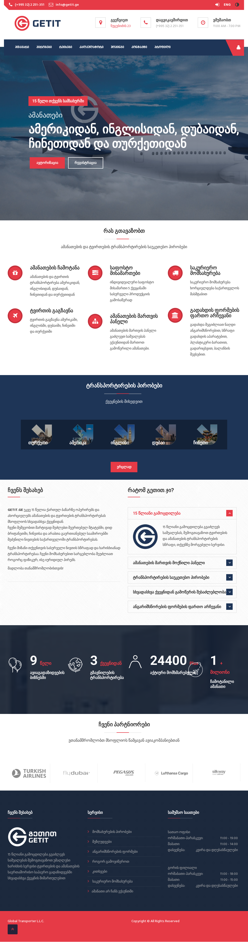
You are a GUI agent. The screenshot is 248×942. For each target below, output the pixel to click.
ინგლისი (120, 442)
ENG (227, 5)
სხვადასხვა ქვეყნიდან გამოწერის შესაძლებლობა (179, 592)
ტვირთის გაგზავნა (51, 311)
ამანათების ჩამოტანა (54, 268)
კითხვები (99, 872)
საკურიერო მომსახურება (205, 270)
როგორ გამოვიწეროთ (110, 862)
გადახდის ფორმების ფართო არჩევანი (214, 313)
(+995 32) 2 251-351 (29, 5)
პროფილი (162, 47)
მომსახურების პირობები (112, 832)
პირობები (44, 47)
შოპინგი (117, 47)
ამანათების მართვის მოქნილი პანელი (169, 562)
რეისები (65, 47)
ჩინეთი (200, 442)
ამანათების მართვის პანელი (134, 318)
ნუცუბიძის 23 (121, 26)
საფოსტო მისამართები (125, 270)
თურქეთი (38, 442)
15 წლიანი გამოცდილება (156, 513)
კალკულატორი (91, 47)
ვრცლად (124, 467)
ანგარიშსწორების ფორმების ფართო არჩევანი (177, 606)
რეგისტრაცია (84, 163)
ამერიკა (77, 442)
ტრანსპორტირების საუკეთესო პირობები (171, 577)
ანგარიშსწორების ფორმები (115, 852)
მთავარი (22, 47)
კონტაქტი (139, 47)
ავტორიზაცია (46, 163)
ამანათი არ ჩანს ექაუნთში (112, 892)
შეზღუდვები (102, 842)
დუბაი (158, 442)
